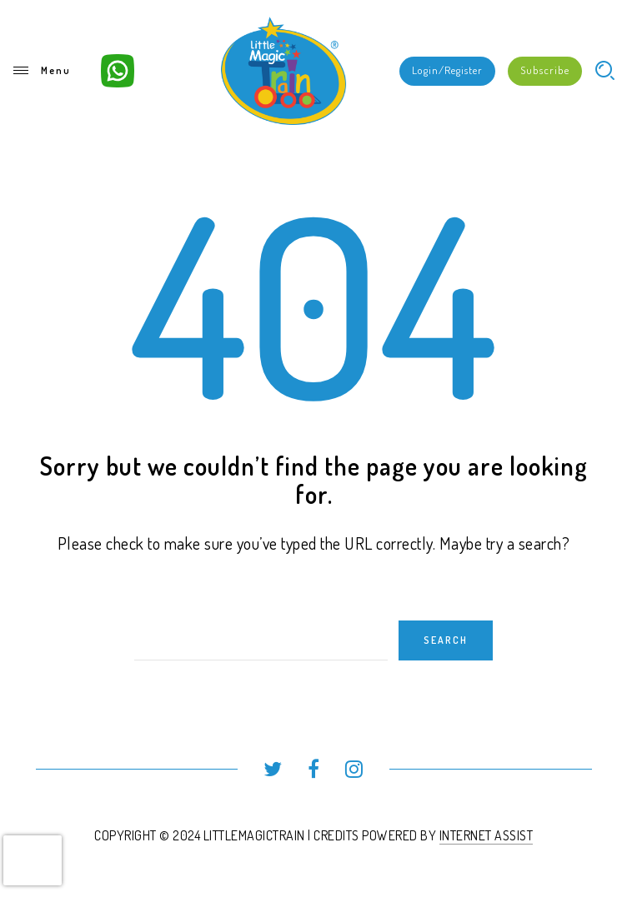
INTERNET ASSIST (486, 835)
